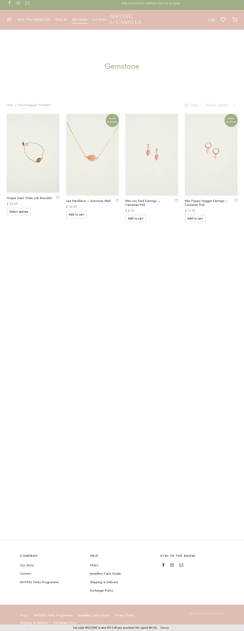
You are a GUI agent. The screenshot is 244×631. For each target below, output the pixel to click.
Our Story (99, 19)
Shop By (61, 19)
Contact (25, 611)
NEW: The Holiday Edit (33, 19)
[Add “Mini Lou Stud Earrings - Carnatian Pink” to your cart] (135, 218)
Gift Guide (79, 19)
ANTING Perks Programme (39, 619)
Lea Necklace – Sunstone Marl (88, 201)
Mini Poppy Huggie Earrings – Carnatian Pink (206, 203)
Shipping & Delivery (104, 619)
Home (10, 105)
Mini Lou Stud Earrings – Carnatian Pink (142, 203)
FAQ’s (94, 603)
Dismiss (164, 628)
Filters (192, 105)
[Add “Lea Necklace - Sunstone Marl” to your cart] (76, 214)
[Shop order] (220, 105)
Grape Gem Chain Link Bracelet (29, 198)
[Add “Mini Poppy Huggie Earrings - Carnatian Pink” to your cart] (195, 218)
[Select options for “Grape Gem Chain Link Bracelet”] (19, 212)
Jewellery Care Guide (105, 611)
